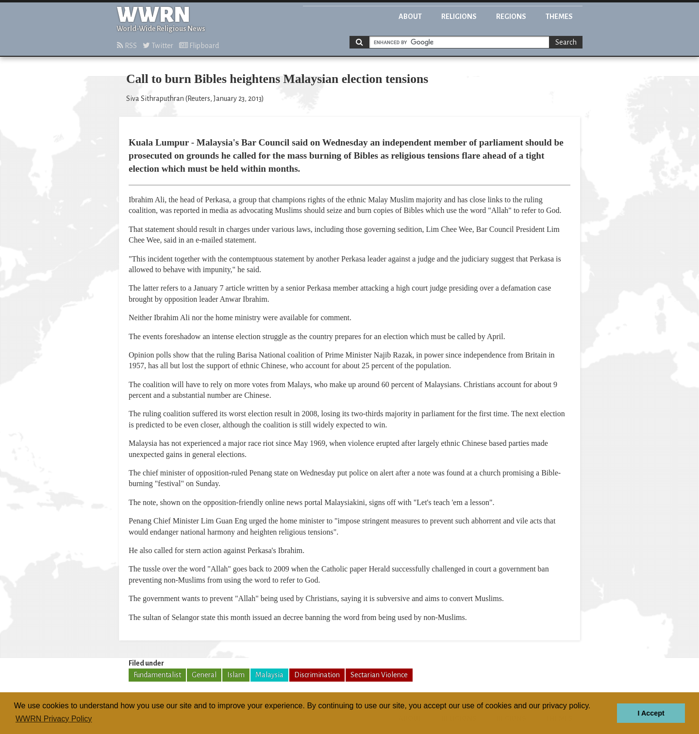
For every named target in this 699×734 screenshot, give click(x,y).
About (410, 16)
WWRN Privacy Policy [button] (54, 719)
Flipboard (199, 45)
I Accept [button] (650, 713)
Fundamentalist (157, 675)
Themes (559, 16)
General (204, 675)
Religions (459, 16)
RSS (127, 45)
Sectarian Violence (379, 675)
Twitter (158, 45)
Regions (511, 16)
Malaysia (269, 675)
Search (566, 42)
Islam (236, 675)
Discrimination (317, 675)
